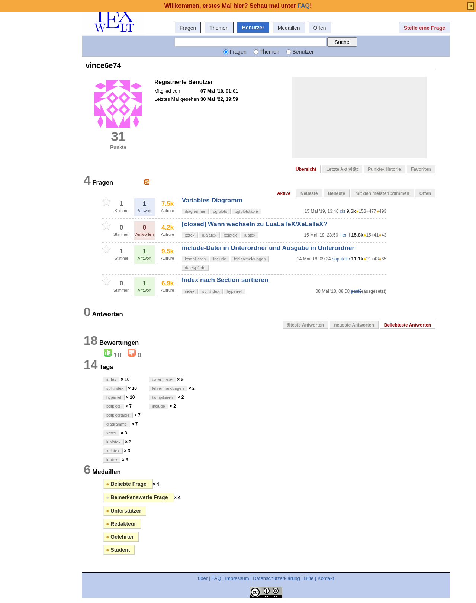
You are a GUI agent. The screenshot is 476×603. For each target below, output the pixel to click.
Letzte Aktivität (342, 169)
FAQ (216, 578)
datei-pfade (195, 268)
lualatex (209, 235)
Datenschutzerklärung (276, 578)
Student (118, 550)
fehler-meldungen (250, 259)
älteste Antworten (305, 325)
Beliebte (336, 193)
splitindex (210, 291)
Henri (344, 235)
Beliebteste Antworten (407, 325)
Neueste (309, 193)
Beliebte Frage (127, 484)
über (203, 578)
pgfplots (220, 211)
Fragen (188, 28)
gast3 (356, 291)
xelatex (230, 235)
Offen (319, 28)
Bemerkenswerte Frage (137, 497)
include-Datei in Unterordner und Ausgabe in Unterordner (268, 247)
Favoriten (421, 169)
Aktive (283, 193)
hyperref (234, 291)
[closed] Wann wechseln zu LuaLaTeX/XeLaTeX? (254, 224)
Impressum (237, 578)
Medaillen (289, 28)
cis (342, 211)
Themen (218, 28)
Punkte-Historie (384, 169)
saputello (341, 259)
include (219, 259)
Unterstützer (123, 511)
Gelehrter (120, 537)
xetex (189, 235)
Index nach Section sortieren (225, 279)
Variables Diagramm (212, 200)
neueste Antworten (354, 325)
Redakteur (121, 524)
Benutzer (253, 28)
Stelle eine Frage (424, 28)
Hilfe (308, 578)
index (189, 291)
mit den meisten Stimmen (382, 193)
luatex (249, 235)
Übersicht (306, 169)
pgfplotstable (246, 211)
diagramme (195, 211)
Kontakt (326, 578)
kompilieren (195, 259)
